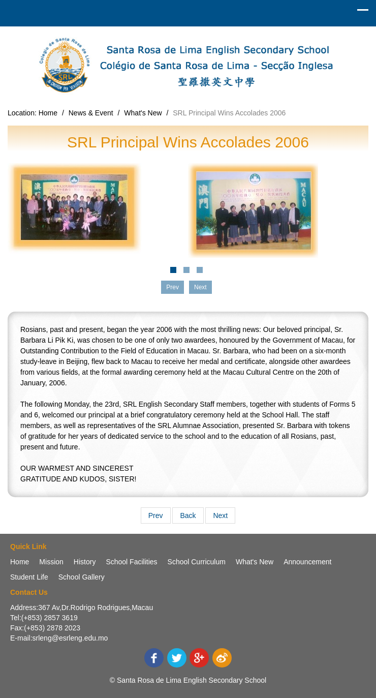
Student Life (29, 577)
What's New (143, 113)
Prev (155, 515)
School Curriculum (197, 562)
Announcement (307, 562)
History (85, 562)
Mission (51, 562)
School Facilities (131, 562)
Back (188, 515)
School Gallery (81, 577)
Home (48, 113)
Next (220, 515)
